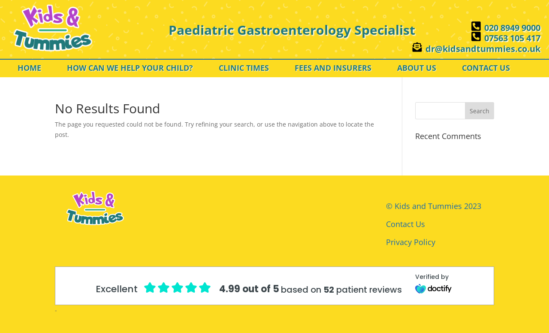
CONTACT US (486, 69)
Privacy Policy (410, 242)
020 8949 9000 (512, 27)
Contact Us (405, 224)
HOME (29, 69)
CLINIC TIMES (244, 69)
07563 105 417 (512, 38)
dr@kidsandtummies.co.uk (482, 48)
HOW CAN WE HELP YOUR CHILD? (130, 69)
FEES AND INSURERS (333, 69)
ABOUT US (416, 69)
